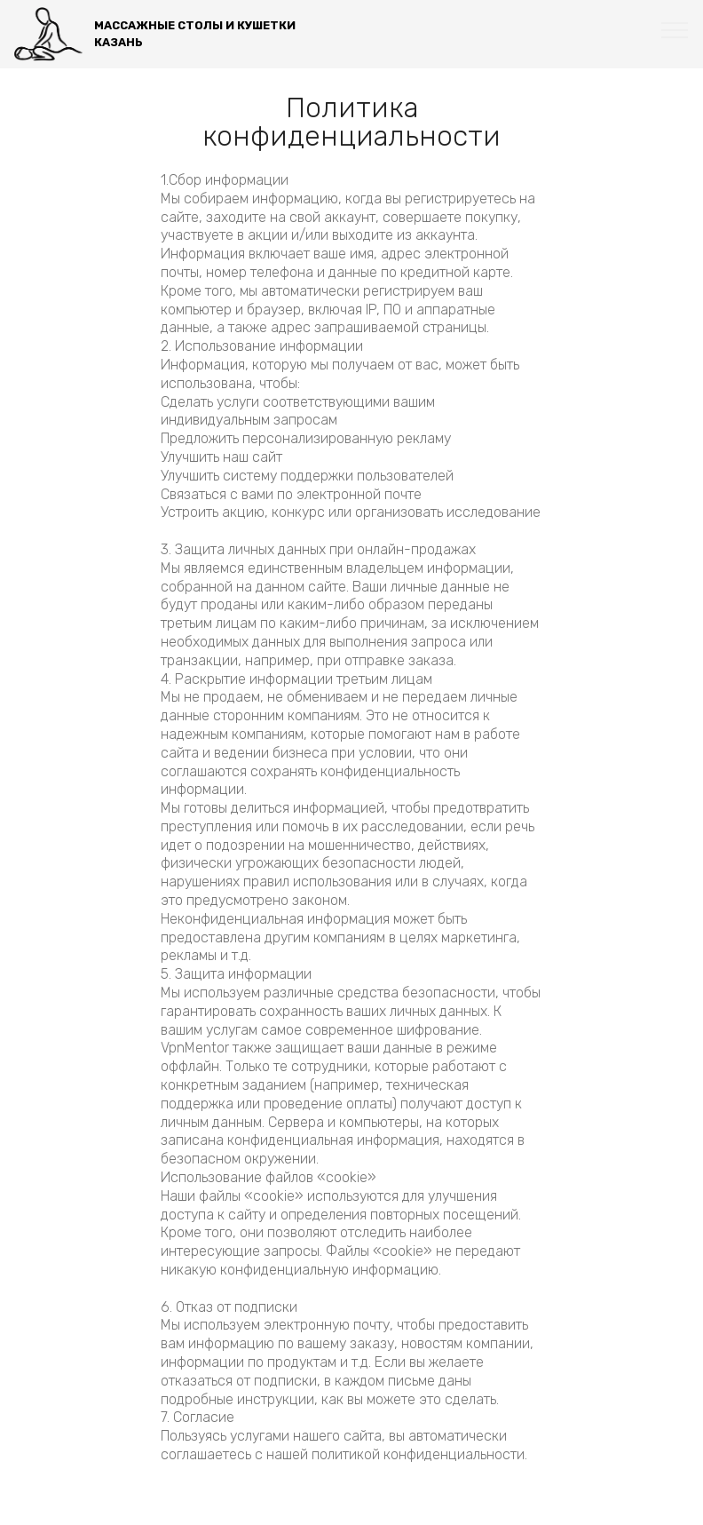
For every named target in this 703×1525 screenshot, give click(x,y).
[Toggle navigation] (675, 29)
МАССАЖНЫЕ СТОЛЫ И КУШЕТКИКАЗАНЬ (195, 34)
